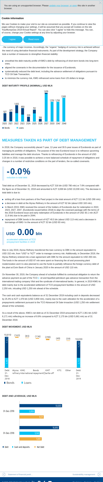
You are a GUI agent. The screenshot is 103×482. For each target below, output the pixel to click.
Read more (33, 39)
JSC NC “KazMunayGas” (19, 477)
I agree (12, 39)
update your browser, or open (63, 5)
